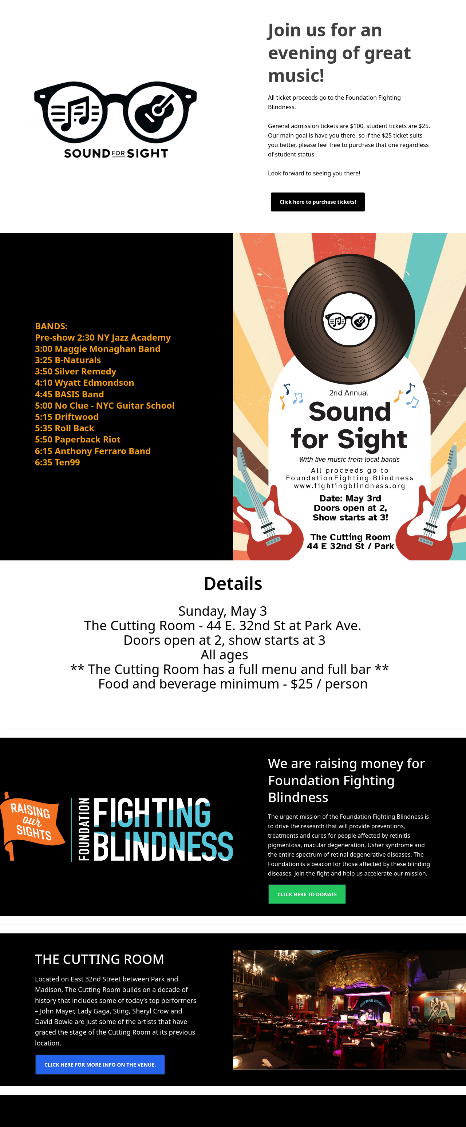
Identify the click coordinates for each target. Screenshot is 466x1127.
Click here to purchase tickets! (318, 201)
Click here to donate (307, 894)
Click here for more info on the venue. (100, 1064)
